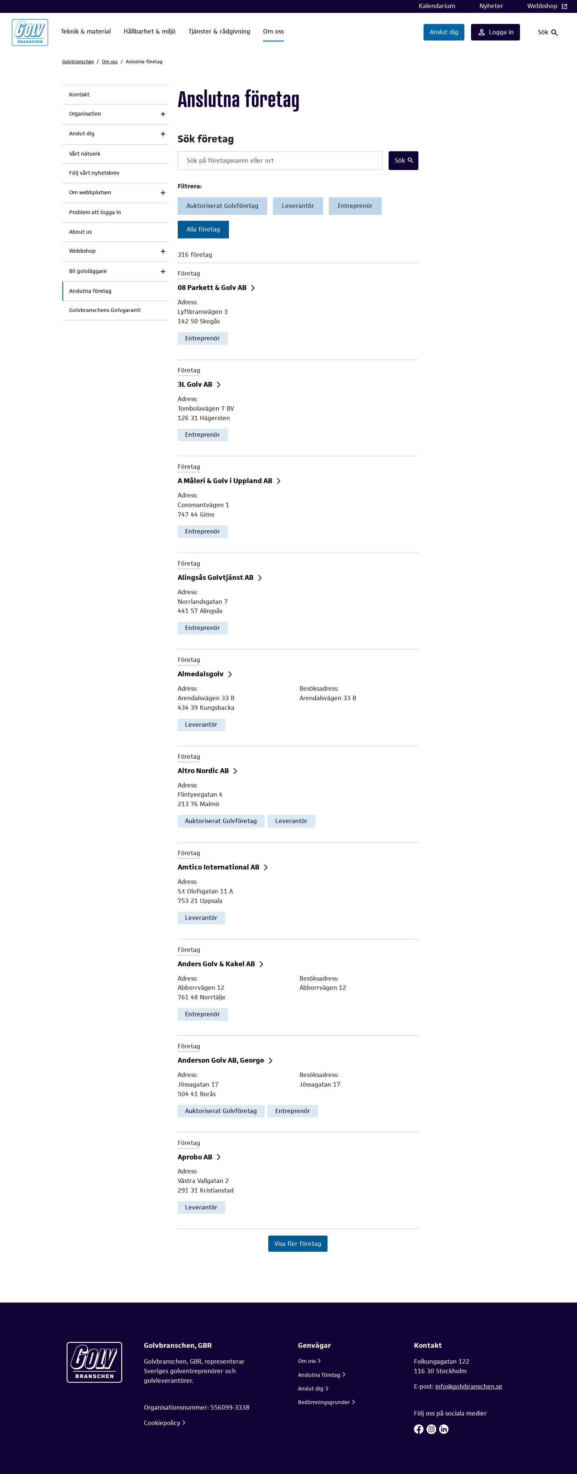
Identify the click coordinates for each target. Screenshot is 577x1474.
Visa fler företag (298, 1244)
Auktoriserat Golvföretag (222, 206)
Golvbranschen (78, 62)
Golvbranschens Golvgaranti (105, 310)
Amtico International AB (219, 867)
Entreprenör (355, 206)
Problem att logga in (95, 212)
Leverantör (298, 206)
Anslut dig (444, 32)
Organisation (85, 113)
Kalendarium (437, 6)
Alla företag (203, 229)
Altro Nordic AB (204, 770)
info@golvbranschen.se (468, 1386)
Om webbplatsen (90, 192)
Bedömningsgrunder (324, 1402)
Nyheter (491, 6)
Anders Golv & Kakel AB (217, 963)
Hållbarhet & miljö (150, 31)
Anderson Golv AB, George (222, 1060)
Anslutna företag (90, 291)
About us (80, 231)
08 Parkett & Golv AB (213, 287)
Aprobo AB (196, 1157)
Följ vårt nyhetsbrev (94, 173)
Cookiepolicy (162, 1423)
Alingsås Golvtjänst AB (216, 577)
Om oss (273, 31)
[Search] (280, 160)
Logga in (495, 32)
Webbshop (543, 6)
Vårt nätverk (84, 153)
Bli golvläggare (88, 271)
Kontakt (79, 94)
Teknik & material (86, 31)
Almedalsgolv (201, 673)
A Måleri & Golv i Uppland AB (226, 480)
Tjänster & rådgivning (219, 31)
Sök (400, 160)
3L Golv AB (196, 384)
